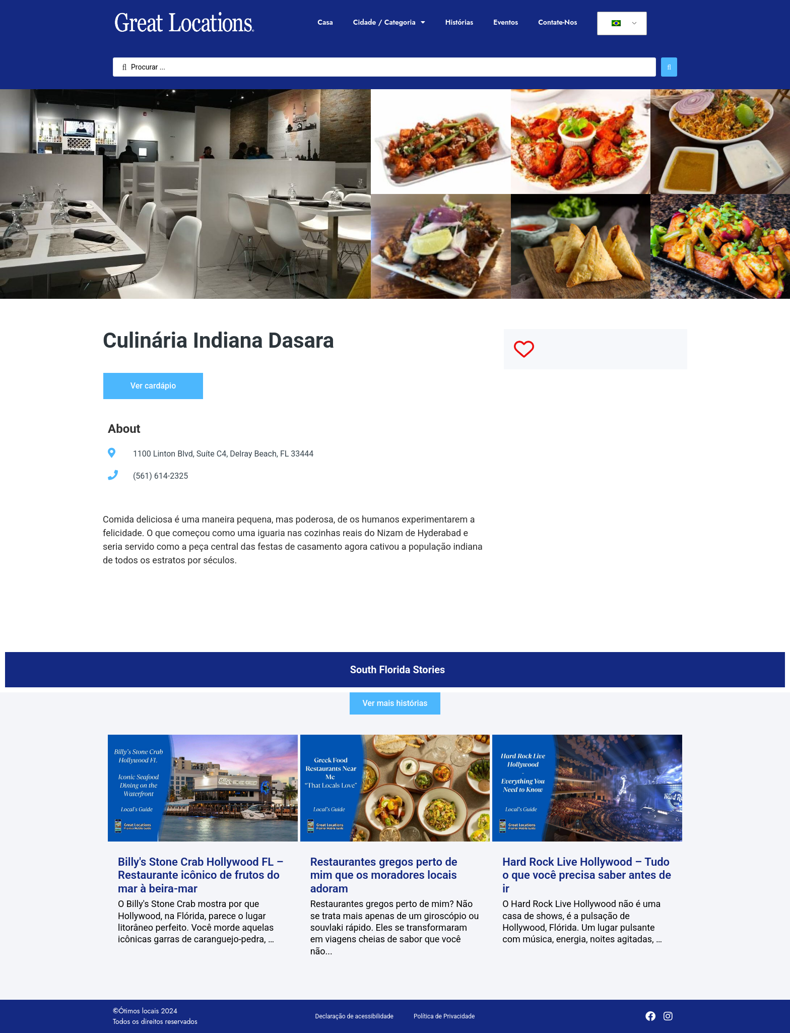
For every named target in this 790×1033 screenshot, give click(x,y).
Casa (325, 22)
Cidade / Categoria (389, 22)
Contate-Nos (557, 22)
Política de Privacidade (444, 1016)
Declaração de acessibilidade (354, 1016)
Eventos (505, 22)
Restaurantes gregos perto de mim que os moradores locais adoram (383, 875)
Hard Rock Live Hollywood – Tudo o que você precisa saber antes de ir (586, 875)
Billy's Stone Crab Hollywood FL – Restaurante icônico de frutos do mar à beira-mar (201, 875)
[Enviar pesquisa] (669, 67)
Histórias (459, 22)
